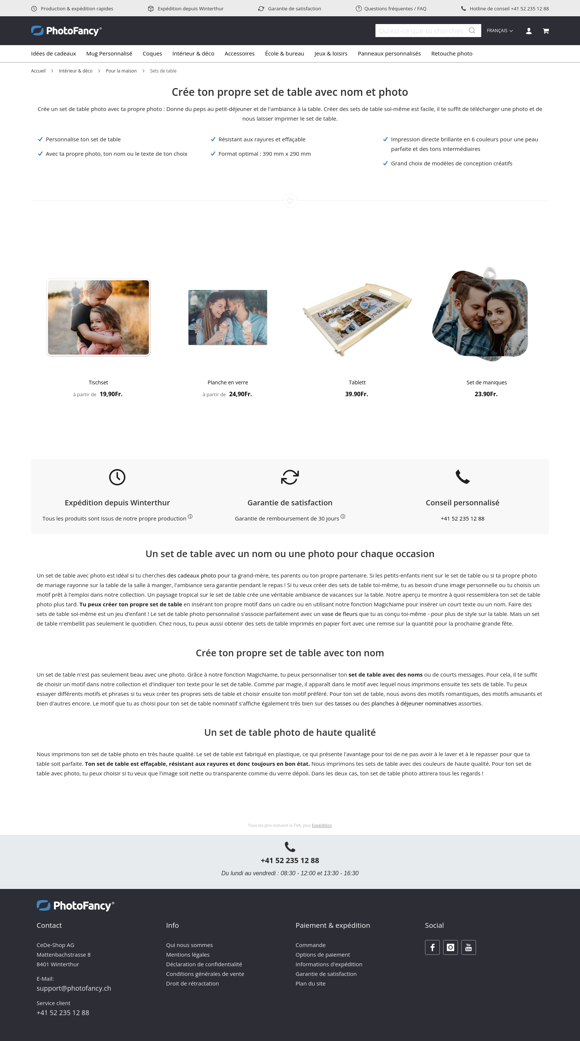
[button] (500, 30)
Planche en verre (228, 382)
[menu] (290, 53)
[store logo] (66, 31)
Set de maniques (487, 382)
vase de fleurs (340, 613)
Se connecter (528, 31)
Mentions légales (188, 954)
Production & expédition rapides (72, 8)
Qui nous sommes (189, 945)
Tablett (357, 382)
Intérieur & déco (75, 71)
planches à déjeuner (397, 703)
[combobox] (423, 30)
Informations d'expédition (329, 964)
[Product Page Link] (98, 318)
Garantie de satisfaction (289, 8)
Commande (311, 945)
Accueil (38, 71)
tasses (343, 703)
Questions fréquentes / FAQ (391, 8)
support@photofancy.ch (74, 988)
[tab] (290, 53)
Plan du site (311, 983)
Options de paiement (323, 954)
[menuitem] (56, 53)
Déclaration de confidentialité (204, 964)
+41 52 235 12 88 (530, 8)
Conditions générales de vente (205, 973)
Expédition (322, 825)
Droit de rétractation (192, 983)
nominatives (441, 703)
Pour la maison (121, 71)
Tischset (98, 382)
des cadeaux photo (191, 575)
